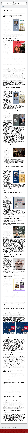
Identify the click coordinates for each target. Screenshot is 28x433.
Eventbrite (5, 127)
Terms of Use (14, 427)
